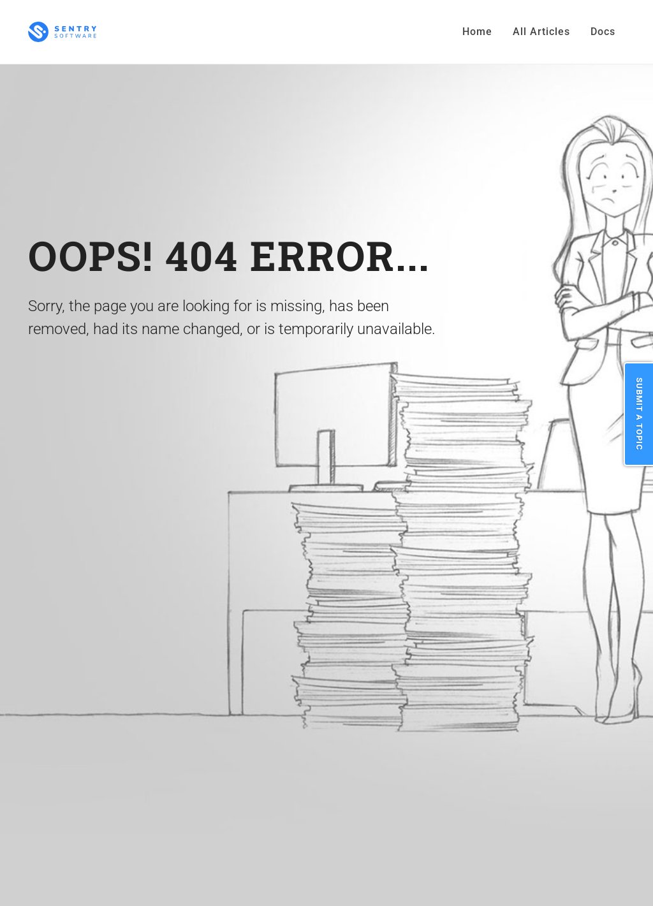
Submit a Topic (639, 414)
